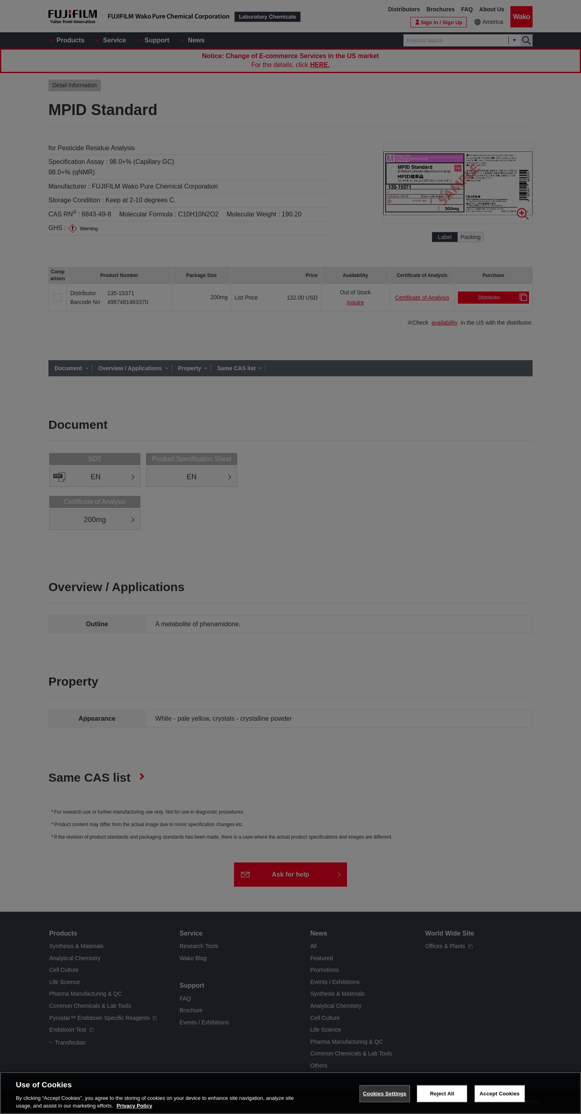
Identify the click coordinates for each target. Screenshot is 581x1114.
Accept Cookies (500, 1094)
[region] (290, 1093)
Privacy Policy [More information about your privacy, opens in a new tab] (134, 1106)
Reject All (442, 1094)
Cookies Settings (385, 1094)
